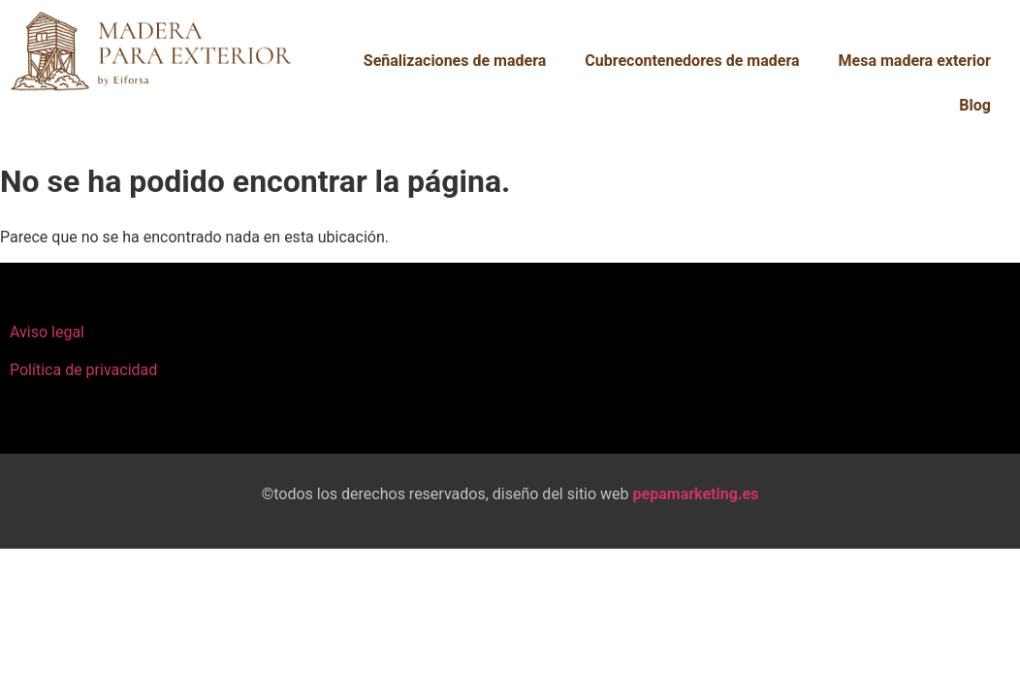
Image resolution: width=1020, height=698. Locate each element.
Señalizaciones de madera (455, 60)
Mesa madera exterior (915, 60)
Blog (975, 105)
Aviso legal (47, 332)
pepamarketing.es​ (696, 494)
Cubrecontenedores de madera (692, 60)
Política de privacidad (83, 370)
